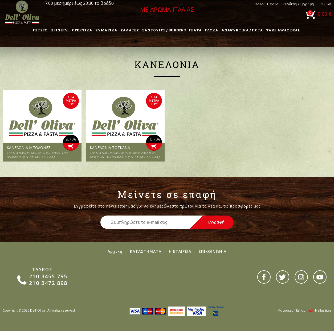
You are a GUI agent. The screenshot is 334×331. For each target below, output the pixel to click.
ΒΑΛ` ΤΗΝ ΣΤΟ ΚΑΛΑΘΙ (71, 147)
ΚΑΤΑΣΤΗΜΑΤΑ (266, 4)
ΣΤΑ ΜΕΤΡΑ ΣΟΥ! (71, 100)
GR (329, 4)
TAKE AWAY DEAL (283, 30)
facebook (264, 277)
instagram (301, 277)
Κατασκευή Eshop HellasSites (304, 310)
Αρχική (115, 251)
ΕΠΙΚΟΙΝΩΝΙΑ (212, 251)
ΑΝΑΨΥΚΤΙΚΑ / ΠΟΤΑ (242, 30)
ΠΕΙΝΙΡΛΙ (59, 30)
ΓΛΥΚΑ (211, 30)
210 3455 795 (48, 276)
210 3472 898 (48, 283)
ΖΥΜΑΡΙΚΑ (106, 30)
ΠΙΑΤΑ (195, 30)
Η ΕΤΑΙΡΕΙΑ (180, 251)
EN (321, 4)
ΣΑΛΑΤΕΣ (129, 30)
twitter (282, 277)
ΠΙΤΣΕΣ (40, 30)
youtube (320, 277)
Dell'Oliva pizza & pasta (23, 12)
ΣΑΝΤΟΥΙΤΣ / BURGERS (164, 30)
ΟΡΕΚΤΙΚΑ (82, 30)
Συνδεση (290, 4)
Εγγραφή (307, 4)
